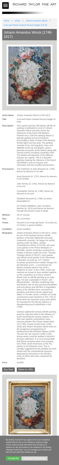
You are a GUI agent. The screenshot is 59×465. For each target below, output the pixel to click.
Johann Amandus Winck (36, 21)
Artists (17, 21)
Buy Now (8, 369)
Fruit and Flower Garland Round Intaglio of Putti (25, 25)
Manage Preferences (34, 458)
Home (6, 21)
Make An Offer (25, 369)
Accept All (13, 458)
